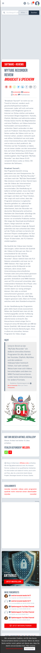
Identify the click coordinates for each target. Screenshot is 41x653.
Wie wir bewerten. (13, 385)
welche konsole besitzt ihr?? (21, 595)
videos (21, 489)
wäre (26, 489)
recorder (14, 489)
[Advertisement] (20, 37)
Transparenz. (11, 387)
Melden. (26, 447)
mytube (7, 489)
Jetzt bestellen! (13, 582)
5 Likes (15, 95)
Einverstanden (29, 648)
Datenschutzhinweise (14, 648)
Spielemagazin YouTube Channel (22, 606)
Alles (23, 12)
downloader (32, 491)
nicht (13, 491)
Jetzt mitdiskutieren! (20, 626)
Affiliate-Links (24, 463)
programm (33, 489)
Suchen (34, 12)
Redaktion (26, 92)
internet (19, 491)
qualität (7, 491)
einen (25, 491)
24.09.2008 (17, 92)
